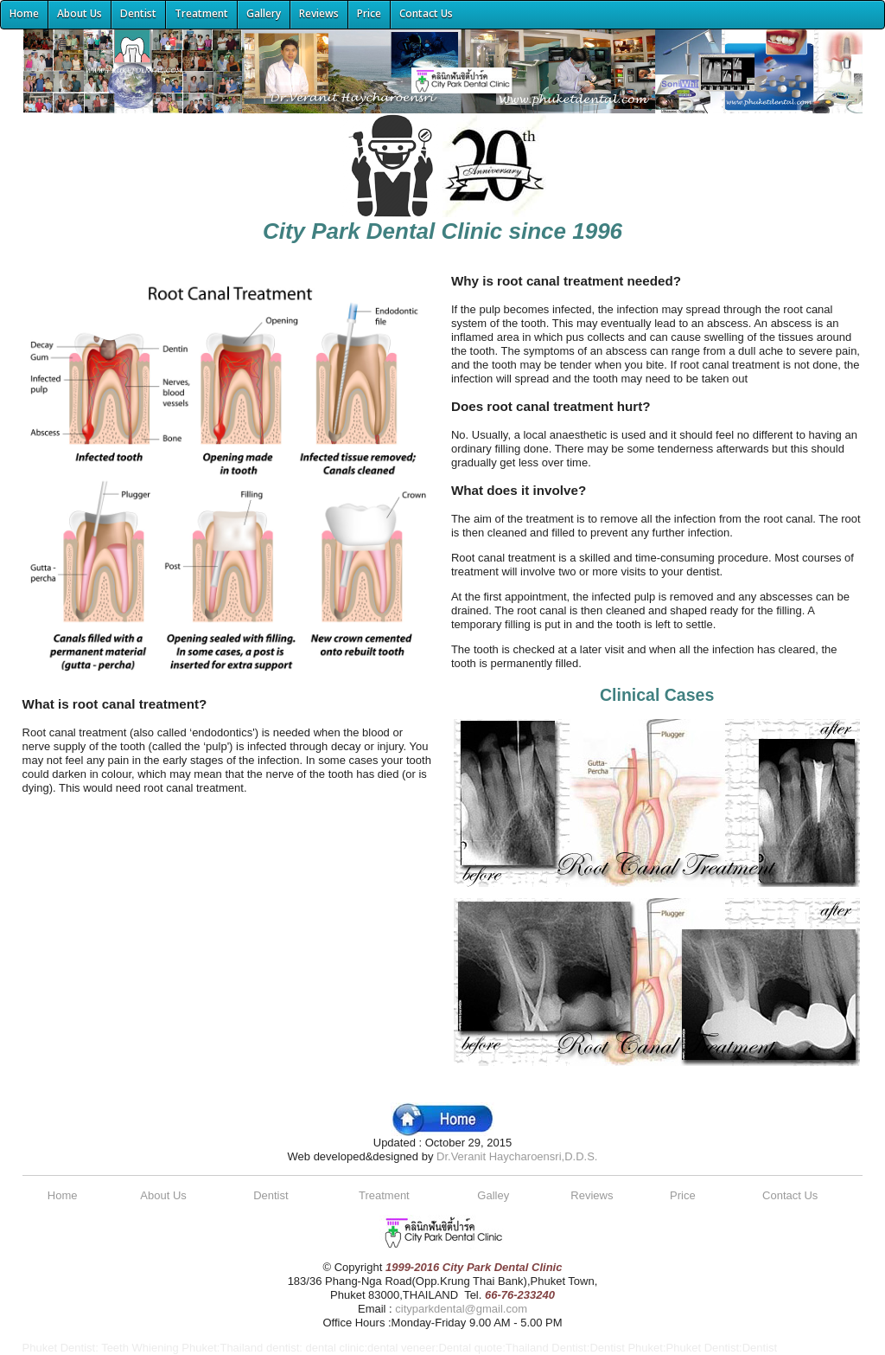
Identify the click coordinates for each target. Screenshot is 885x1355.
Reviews (591, 1195)
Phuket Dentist (59, 1347)
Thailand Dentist (546, 1347)
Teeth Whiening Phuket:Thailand (182, 1347)
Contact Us (790, 1195)
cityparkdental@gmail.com (461, 1308)
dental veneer (401, 1347)
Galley (493, 1195)
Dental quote (470, 1347)
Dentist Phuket (626, 1347)
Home (63, 1195)
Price (683, 1195)
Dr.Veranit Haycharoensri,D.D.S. (516, 1156)
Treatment (384, 1195)
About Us (163, 1195)
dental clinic (334, 1347)
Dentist (270, 1195)
